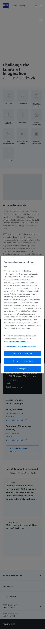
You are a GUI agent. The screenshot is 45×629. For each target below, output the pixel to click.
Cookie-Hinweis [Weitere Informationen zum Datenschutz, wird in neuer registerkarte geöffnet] (10, 346)
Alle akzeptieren (22, 368)
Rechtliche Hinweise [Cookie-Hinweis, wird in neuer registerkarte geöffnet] (27, 346)
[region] (22, 314)
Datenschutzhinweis (19, 341)
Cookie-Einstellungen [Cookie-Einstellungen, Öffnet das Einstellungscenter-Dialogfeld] (22, 353)
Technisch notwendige (23, 361)
